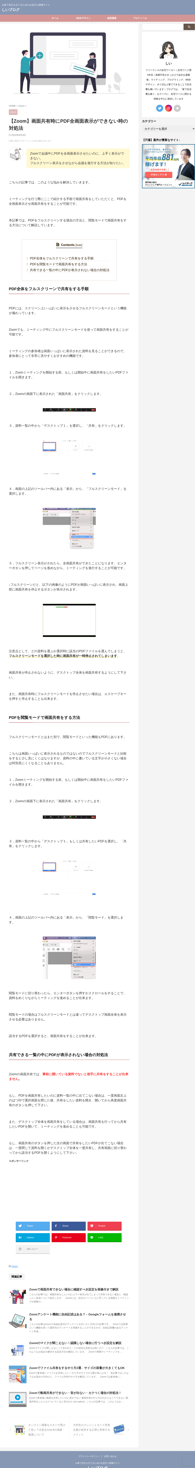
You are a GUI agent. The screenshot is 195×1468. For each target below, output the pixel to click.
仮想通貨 (111, 18)
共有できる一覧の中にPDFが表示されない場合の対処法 (69, 268)
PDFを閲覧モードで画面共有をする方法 (59, 263)
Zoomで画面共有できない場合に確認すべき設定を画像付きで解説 (71, 1281)
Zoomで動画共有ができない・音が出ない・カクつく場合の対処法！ (72, 1381)
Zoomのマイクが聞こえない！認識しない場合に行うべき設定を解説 (72, 1331)
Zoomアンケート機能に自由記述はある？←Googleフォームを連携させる (76, 1306)
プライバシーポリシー (89, 1445)
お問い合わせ (110, 1445)
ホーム (55, 18)
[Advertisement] (69, 1188)
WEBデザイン (83, 18)
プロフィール (140, 18)
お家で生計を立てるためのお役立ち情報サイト (97, 1451)
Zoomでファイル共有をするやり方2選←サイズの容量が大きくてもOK (74, 1356)
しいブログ (10, 10)
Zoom (15, 1259)
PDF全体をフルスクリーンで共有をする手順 (62, 257)
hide (79, 245)
